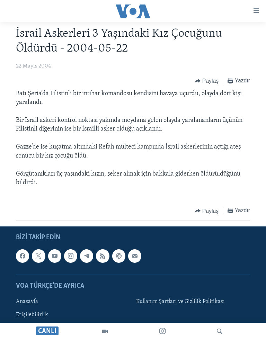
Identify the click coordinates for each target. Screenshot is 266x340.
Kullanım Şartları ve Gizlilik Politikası (180, 301)
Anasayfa (27, 301)
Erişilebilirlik (32, 314)
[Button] (207, 81)
